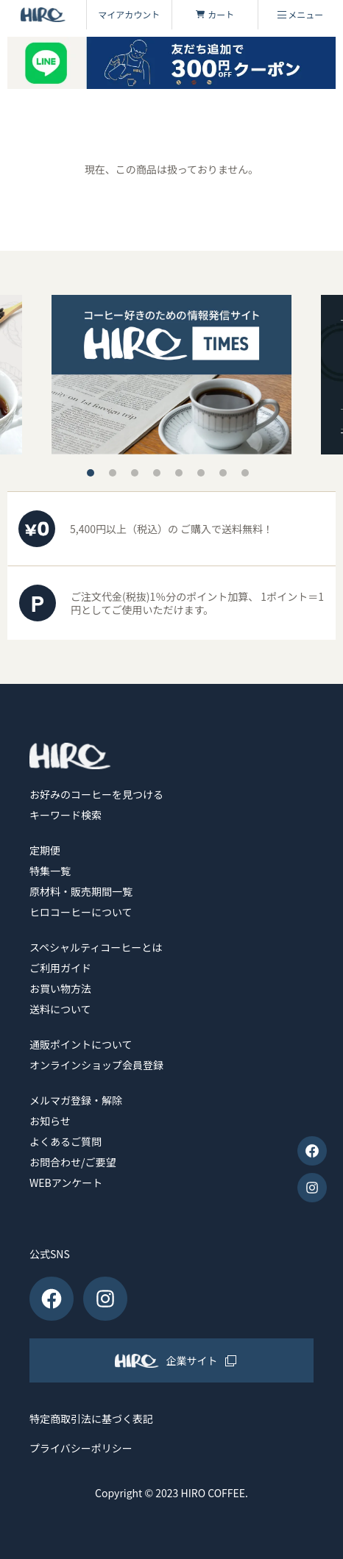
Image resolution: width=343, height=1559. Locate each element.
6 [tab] (201, 473)
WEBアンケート (65, 1182)
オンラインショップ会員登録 (96, 1064)
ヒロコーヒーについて (80, 912)
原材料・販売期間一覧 (80, 891)
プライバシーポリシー (80, 1448)
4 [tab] (156, 473)
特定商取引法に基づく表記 (91, 1419)
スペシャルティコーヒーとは (95, 947)
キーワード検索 (65, 814)
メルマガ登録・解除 (75, 1100)
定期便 (44, 850)
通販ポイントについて (80, 1044)
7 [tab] (223, 473)
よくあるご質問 (65, 1141)
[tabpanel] (171, 374)
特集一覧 (50, 870)
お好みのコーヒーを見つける (96, 794)
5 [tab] (179, 473)
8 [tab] (245, 473)
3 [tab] (134, 473)
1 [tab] (90, 473)
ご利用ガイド (60, 967)
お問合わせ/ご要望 (72, 1162)
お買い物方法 (60, 988)
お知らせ (50, 1120)
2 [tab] (112, 473)
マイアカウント (129, 14)
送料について (60, 1009)
